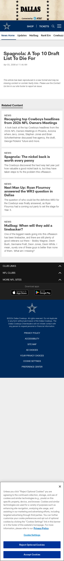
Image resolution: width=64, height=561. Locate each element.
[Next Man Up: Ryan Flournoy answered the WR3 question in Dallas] (32, 197)
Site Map (32, 344)
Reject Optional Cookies (32, 544)
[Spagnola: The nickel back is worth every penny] (32, 163)
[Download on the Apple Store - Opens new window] (20, 293)
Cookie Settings (32, 361)
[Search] (53, 26)
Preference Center (32, 366)
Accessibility (32, 338)
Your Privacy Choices (32, 355)
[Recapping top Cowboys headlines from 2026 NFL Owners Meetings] (32, 129)
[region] (32, 521)
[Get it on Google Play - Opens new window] (43, 294)
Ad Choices (32, 350)
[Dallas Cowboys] (32, 308)
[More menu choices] (59, 26)
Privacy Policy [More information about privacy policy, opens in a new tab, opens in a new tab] (41, 528)
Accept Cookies (32, 554)
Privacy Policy (32, 333)
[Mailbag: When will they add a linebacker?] (32, 237)
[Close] (60, 486)
